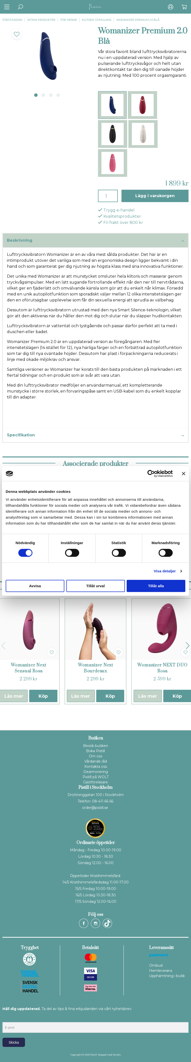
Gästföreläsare (95, 782)
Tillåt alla (156, 586)
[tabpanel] (48, 56)
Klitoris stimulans (96, 20)
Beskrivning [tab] (95, 240)
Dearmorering (95, 772)
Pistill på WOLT (96, 777)
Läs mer (80, 696)
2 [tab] (43, 95)
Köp (43, 696)
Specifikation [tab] (95, 435)
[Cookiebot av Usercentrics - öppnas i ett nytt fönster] (151, 473)
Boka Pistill (95, 751)
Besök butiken (95, 745)
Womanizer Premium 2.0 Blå (138, 20)
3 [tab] (50, 95)
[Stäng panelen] (183, 473)
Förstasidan (12, 20)
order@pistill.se (95, 807)
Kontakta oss (95, 766)
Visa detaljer (165, 571)
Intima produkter (41, 20)
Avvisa (35, 586)
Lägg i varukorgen (155, 195)
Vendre (117, 1054)
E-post (7, 1018)
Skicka (14, 1042)
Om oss (95, 756)
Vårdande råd (95, 761)
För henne (68, 20)
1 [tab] (36, 95)
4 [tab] (58, 95)
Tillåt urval (95, 586)
